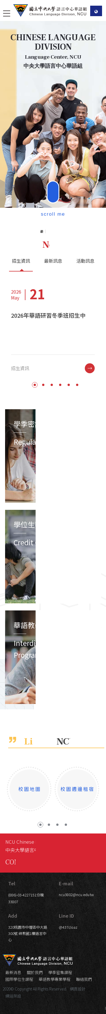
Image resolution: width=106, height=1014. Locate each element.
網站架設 (13, 996)
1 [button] (35, 407)
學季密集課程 (60, 972)
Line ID (66, 915)
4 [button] (60, 407)
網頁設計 (78, 989)
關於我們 (35, 972)
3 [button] (52, 407)
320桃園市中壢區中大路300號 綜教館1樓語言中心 (27, 933)
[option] (53, 104)
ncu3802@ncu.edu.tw (76, 894)
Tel (11, 883)
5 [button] (69, 407)
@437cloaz (68, 927)
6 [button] (77, 407)
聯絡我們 (84, 979)
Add (12, 915)
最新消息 (13, 972)
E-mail (66, 883)
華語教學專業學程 (54, 979)
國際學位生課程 (19, 979)
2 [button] (43, 407)
